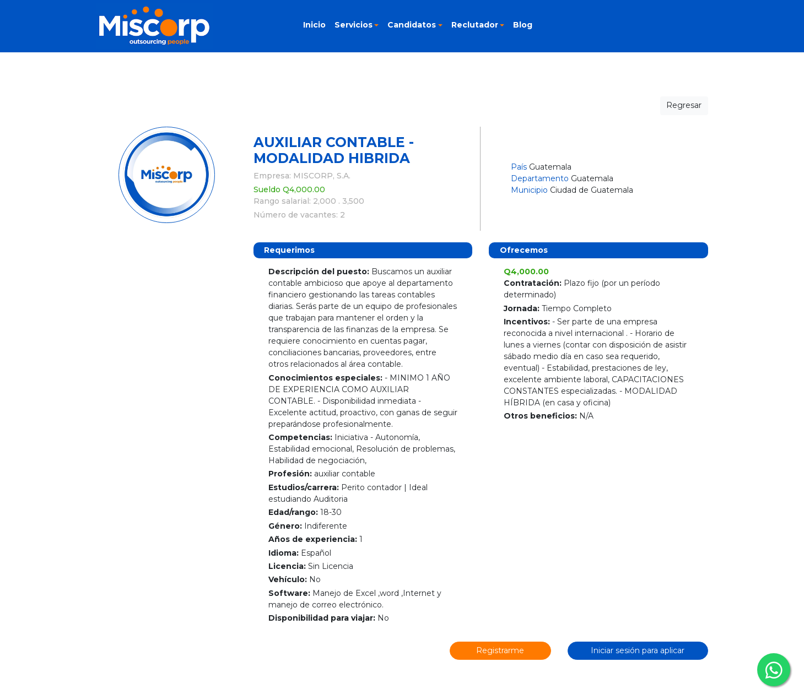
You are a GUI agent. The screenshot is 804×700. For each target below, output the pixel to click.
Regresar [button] (684, 105)
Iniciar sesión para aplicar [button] (637, 650)
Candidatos (411, 25)
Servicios (353, 25)
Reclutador (474, 25)
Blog (522, 25)
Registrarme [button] (500, 650)
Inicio (314, 25)
